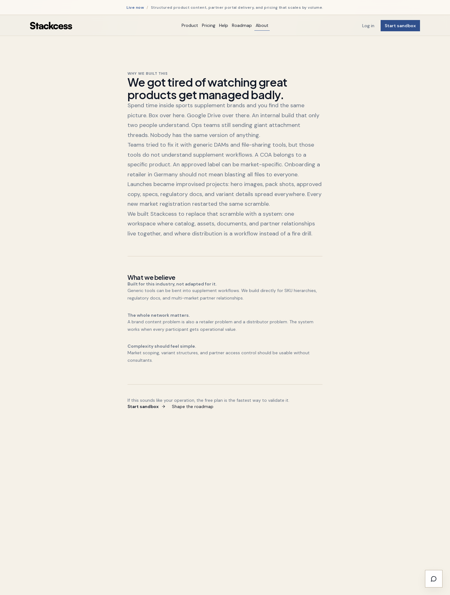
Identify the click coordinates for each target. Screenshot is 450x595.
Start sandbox (400, 25)
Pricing (208, 25)
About (262, 25)
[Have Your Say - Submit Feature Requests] (433, 578)
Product (190, 25)
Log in (368, 25)
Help (223, 25)
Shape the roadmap (192, 406)
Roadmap (242, 25)
